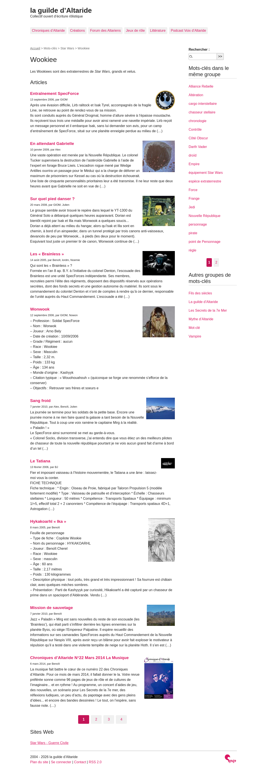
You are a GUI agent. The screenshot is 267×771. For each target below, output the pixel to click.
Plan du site (39, 762)
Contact (80, 762)
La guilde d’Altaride (203, 302)
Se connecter (61, 762)
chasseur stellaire (202, 112)
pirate (193, 233)
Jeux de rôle (135, 30)
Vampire (195, 336)
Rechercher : (199, 49)
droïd (192, 155)
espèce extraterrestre (205, 181)
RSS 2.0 (95, 762)
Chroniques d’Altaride (48, 30)
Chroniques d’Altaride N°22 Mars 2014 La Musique (79, 657)
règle (192, 250)
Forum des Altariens (105, 30)
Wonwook (40, 309)
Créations (77, 30)
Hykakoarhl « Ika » (48, 521)
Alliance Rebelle (201, 86)
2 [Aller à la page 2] (96, 719)
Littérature (158, 30)
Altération (196, 95)
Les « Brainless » (47, 254)
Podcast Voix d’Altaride (188, 30)
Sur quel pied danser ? (52, 198)
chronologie (197, 121)
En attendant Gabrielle (52, 143)
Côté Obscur (198, 138)
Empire (194, 164)
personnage (198, 224)
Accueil (35, 48)
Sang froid (40, 400)
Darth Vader (198, 147)
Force (193, 190)
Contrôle (195, 129)
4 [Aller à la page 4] (121, 719)
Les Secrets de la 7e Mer (208, 310)
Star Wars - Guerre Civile (49, 743)
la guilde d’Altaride (61, 10)
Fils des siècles (200, 293)
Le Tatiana (40, 461)
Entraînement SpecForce (54, 93)
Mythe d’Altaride (201, 319)
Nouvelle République (204, 216)
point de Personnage (204, 241)
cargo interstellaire (203, 103)
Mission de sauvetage (51, 607)
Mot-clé (194, 328)
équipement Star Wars (206, 172)
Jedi (192, 207)
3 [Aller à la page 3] (109, 719)
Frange (194, 198)
